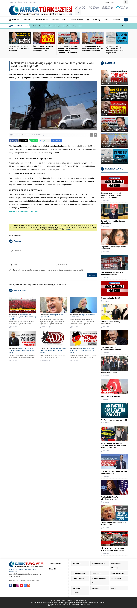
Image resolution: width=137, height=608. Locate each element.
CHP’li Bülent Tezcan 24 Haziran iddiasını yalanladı (114, 472)
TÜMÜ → (125, 26)
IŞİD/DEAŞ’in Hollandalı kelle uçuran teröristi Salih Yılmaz (112, 549)
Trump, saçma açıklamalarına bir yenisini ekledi (114, 524)
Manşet (28, 69)
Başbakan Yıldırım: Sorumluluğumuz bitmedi (111, 348)
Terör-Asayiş (35, 69)
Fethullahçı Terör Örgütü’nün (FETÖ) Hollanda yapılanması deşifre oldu (115, 49)
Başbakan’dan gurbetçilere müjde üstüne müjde (112, 273)
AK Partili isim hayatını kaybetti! (114, 420)
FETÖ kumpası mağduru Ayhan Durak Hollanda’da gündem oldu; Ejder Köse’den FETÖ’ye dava (68, 49)
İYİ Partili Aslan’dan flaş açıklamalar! (110, 323)
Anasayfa (15, 69)
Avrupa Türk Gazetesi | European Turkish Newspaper (68, 600)
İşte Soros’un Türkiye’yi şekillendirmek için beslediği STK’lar (43, 48)
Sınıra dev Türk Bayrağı (110, 396)
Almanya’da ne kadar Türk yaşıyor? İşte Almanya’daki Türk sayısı (82, 351)
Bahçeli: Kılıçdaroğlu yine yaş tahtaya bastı (113, 222)
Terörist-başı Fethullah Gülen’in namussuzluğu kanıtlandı (18, 48)
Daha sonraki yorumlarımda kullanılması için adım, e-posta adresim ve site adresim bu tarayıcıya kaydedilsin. (47, 270)
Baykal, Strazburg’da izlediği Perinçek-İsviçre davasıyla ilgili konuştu (21, 351)
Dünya (23, 69)
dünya (19, 235)
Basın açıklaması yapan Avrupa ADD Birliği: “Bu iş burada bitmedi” (53, 351)
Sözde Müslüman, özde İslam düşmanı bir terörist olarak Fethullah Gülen (92, 48)
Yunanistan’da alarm (109, 373)
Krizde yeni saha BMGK (110, 298)
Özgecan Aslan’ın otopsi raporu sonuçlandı (113, 248)
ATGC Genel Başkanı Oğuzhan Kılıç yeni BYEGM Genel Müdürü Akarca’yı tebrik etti (114, 446)
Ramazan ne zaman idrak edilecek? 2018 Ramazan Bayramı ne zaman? (111, 195)
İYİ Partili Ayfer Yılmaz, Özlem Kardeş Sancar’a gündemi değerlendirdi (57, 26)
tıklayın (68, 229)
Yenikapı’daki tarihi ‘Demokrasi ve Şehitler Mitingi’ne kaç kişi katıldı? (22, 317)
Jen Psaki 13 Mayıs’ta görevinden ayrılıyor (109, 498)
